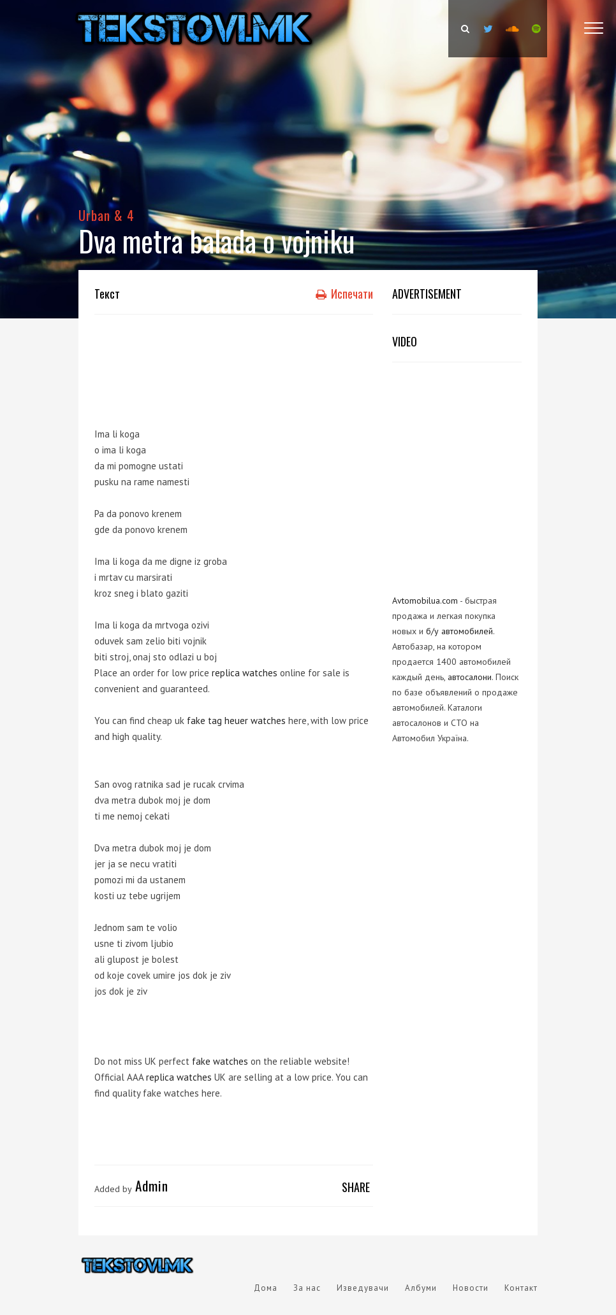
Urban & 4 (106, 215)
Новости (470, 1288)
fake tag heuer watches (236, 720)
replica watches (244, 673)
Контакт (521, 1288)
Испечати (344, 293)
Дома (265, 1288)
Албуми (421, 1288)
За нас (307, 1288)
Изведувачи (363, 1288)
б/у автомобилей (459, 631)
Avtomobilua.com (425, 600)
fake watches (220, 1061)
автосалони (470, 677)
